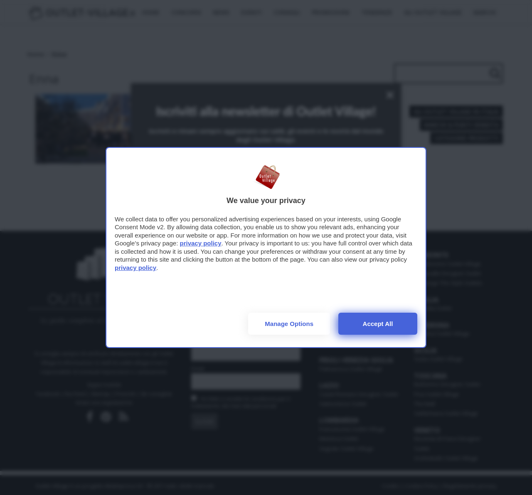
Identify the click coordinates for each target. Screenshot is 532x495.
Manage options (289, 323)
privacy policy (200, 243)
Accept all (378, 323)
